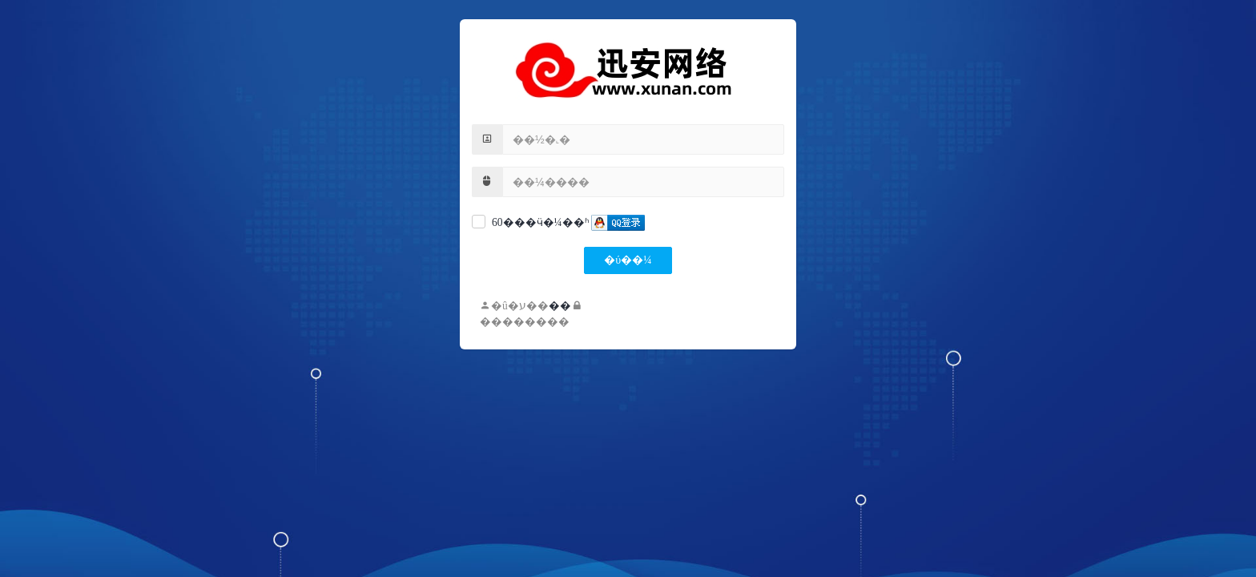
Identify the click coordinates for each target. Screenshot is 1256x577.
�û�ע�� (514, 306)
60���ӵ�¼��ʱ (540, 222)
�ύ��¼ (627, 260)
